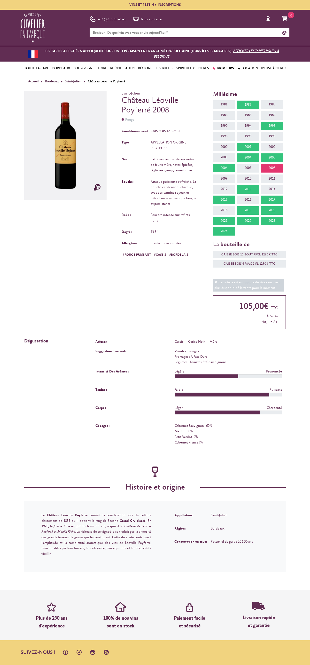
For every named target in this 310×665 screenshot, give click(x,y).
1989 (272, 115)
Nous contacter (147, 18)
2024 (224, 231)
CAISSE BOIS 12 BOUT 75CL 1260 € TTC (247, 254)
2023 (272, 221)
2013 (248, 189)
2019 (248, 210)
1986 (224, 115)
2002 (272, 147)
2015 (224, 200)
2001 (248, 147)
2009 (224, 179)
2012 (224, 189)
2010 (248, 179)
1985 (272, 104)
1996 (224, 136)
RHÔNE (116, 68)
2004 (248, 157)
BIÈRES (203, 68)
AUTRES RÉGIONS (138, 68)
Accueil (33, 81)
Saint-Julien (73, 81)
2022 (248, 221)
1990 (224, 126)
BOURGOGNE (83, 68)
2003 (224, 157)
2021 (224, 221)
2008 (272, 168)
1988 (248, 115)
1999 (272, 136)
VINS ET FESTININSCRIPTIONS (155, 5)
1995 (272, 126)
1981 (224, 104)
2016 (248, 200)
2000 (224, 147)
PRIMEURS (223, 68)
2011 (272, 179)
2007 (248, 168)
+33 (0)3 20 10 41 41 (108, 18)
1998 (248, 136)
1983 (248, 105)
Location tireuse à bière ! (261, 68)
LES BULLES (164, 68)
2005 (272, 157)
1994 (248, 126)
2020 (272, 210)
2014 (272, 189)
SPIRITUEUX (185, 68)
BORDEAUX (61, 68)
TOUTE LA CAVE (36, 68)
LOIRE (102, 68)
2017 (272, 200)
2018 (224, 210)
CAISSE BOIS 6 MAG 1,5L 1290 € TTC (247, 264)
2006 (224, 168)
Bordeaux (52, 81)
